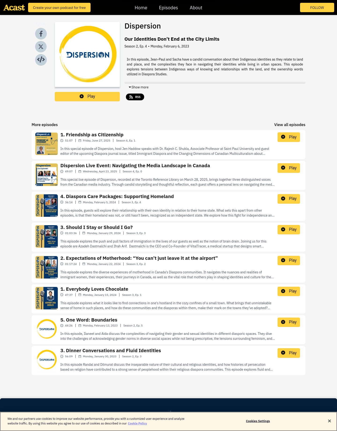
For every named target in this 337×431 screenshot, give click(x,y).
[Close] (329, 423)
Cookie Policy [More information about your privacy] (137, 425)
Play (87, 96)
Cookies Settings (258, 423)
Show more (138, 87)
